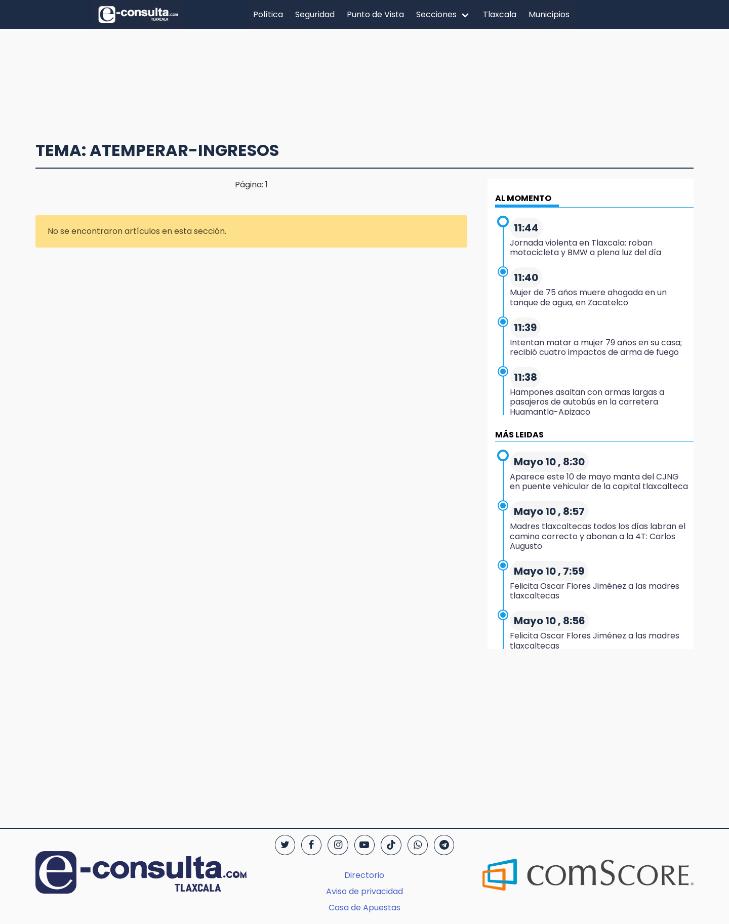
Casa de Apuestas (364, 907)
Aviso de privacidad (364, 891)
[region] (364, 79)
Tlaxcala (499, 14)
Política (268, 14)
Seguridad (315, 14)
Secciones (436, 14)
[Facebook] (311, 845)
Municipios (549, 14)
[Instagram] (338, 845)
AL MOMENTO (523, 198)
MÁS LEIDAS (519, 434)
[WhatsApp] (418, 845)
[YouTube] (364, 845)
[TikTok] (391, 845)
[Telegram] (444, 845)
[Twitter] (285, 845)
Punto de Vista (375, 14)
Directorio (364, 875)
